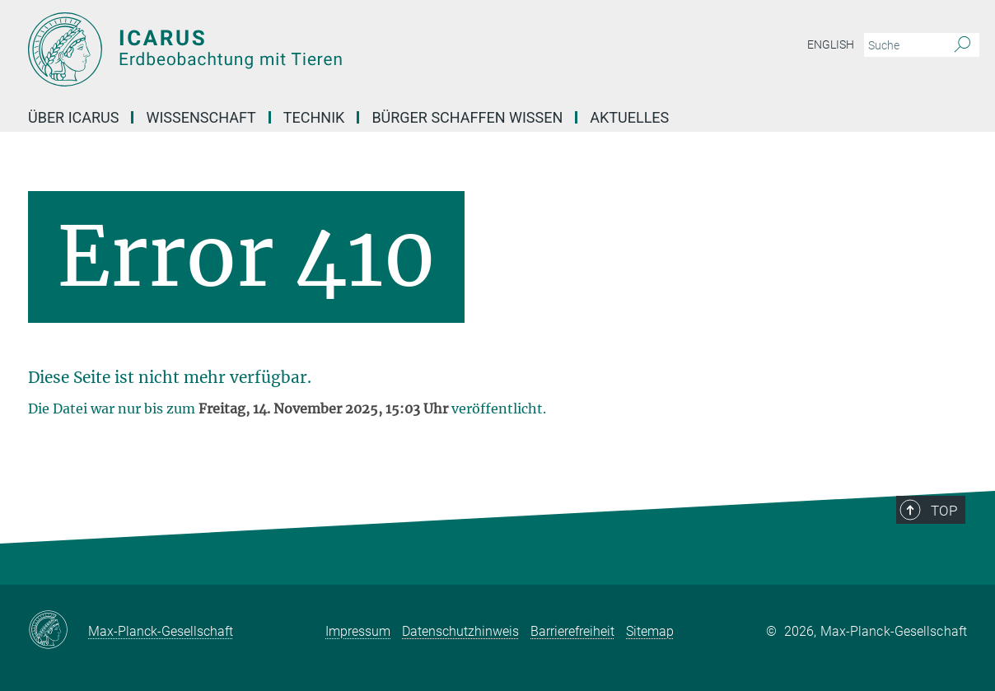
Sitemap (650, 631)
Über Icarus (73, 117)
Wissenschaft (200, 117)
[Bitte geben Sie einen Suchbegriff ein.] (903, 45)
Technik (314, 117)
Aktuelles (629, 117)
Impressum (357, 631)
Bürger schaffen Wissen (467, 117)
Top (944, 510)
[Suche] (962, 45)
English (830, 44)
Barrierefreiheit (572, 631)
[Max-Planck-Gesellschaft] (58, 631)
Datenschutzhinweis (460, 631)
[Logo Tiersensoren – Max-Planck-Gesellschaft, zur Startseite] (337, 49)
